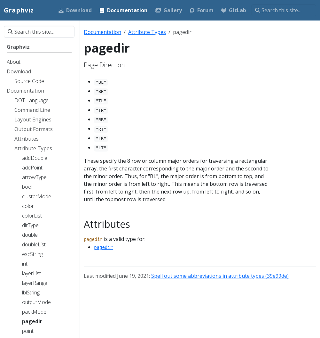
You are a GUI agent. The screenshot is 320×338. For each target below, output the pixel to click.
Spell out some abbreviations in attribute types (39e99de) (220, 275)
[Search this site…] (283, 10)
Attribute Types (147, 32)
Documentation (102, 32)
